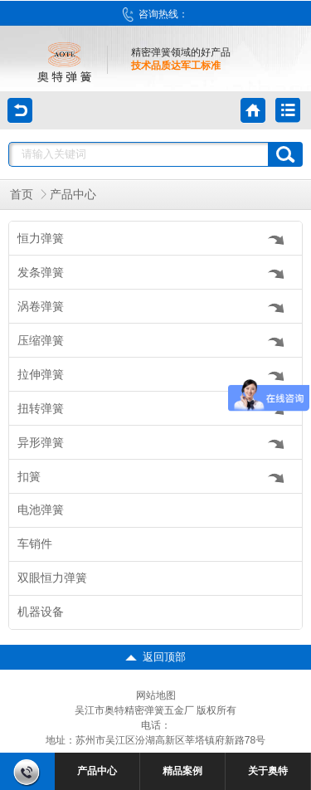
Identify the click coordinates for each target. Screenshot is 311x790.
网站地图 (156, 695)
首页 (21, 194)
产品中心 (73, 194)
